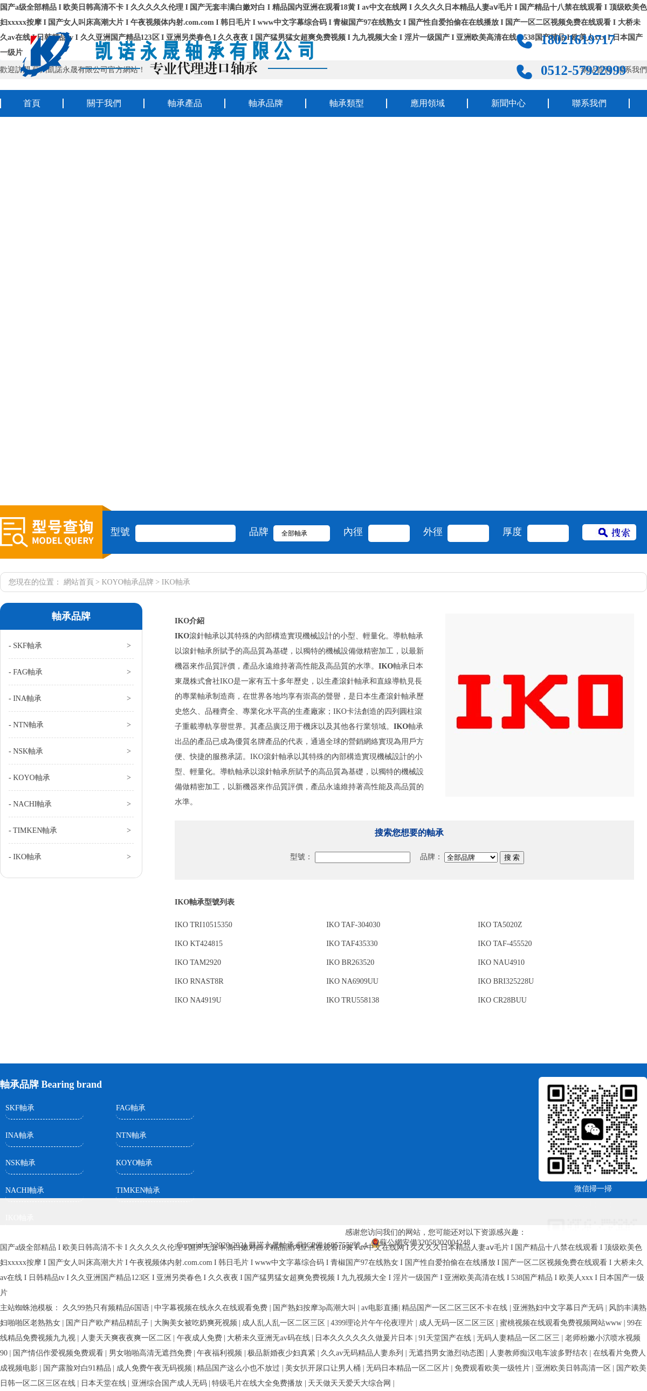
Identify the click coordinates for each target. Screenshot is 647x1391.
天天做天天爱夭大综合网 (350, 1383)
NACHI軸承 (24, 1190)
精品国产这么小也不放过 (239, 1368)
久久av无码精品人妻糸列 (363, 1353)
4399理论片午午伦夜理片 (373, 1323)
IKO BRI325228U (506, 981)
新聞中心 (508, 103)
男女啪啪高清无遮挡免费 (151, 1353)
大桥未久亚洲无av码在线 (269, 1338)
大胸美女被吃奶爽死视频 (196, 1323)
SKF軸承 (20, 1108)
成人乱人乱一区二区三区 (284, 1323)
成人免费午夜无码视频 (155, 1368)
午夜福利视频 (220, 1353)
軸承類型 (346, 103)
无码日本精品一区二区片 (408, 1368)
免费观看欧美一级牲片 (493, 1368)
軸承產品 (185, 103)
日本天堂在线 (104, 1383)
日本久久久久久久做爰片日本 (365, 1338)
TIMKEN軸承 (138, 1190)
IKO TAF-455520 (505, 944)
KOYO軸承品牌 (127, 582)
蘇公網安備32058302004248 (425, 1243)
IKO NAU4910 (501, 962)
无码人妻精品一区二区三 (519, 1338)
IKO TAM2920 (198, 962)
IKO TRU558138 (352, 1000)
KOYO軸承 (134, 1163)
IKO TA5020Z (500, 925)
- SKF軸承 (25, 646)
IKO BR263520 (350, 962)
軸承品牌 (266, 103)
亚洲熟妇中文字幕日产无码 (559, 1308)
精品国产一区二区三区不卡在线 (456, 1308)
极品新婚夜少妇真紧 (282, 1353)
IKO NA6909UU (352, 981)
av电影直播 (379, 1308)
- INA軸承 (25, 698)
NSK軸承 (20, 1163)
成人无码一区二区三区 (458, 1323)
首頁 (31, 103)
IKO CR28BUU (502, 1000)
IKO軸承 (19, 1218)
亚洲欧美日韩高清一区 (574, 1368)
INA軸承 (19, 1135)
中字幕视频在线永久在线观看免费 (212, 1308)
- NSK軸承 (26, 751)
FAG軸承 (131, 1108)
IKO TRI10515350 (203, 925)
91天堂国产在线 (445, 1338)
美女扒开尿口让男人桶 (324, 1368)
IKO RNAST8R (199, 981)
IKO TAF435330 (351, 944)
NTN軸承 (131, 1135)
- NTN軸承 (26, 725)
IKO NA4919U (198, 1000)
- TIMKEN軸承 (33, 830)
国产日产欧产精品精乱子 (108, 1323)
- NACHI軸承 (30, 804)
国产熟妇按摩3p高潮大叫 (315, 1308)
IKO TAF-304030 (353, 925)
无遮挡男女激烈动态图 (447, 1353)
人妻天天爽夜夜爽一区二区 (127, 1338)
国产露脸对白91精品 (78, 1368)
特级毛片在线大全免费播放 (258, 1383)
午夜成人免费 (200, 1338)
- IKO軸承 (25, 857)
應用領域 (427, 103)
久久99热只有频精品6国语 (107, 1308)
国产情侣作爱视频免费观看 (59, 1353)
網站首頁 (79, 582)
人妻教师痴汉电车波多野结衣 (540, 1353)
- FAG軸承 (26, 672)
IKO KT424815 (199, 944)
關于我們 (104, 103)
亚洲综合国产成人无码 (170, 1383)
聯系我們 (589, 103)
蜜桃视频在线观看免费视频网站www (562, 1323)
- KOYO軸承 (29, 778)
